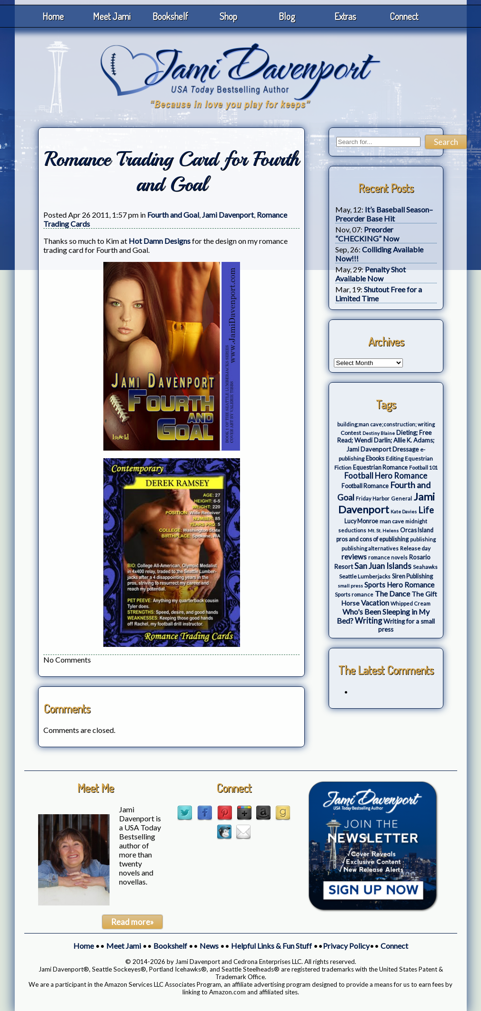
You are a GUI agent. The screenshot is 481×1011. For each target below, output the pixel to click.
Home (53, 16)
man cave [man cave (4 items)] (392, 521)
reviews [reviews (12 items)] (354, 556)
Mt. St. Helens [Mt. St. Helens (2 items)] (383, 530)
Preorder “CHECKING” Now (367, 234)
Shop (228, 16)
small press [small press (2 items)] (350, 585)
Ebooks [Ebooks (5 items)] (375, 458)
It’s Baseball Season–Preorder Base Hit (384, 214)
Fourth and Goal (173, 214)
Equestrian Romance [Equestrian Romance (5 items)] (380, 467)
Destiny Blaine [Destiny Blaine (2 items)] (378, 433)
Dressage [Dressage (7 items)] (405, 449)
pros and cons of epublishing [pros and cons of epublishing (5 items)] (372, 539)
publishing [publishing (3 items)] (423, 539)
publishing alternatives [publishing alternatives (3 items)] (370, 548)
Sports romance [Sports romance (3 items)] (354, 594)
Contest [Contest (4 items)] (351, 432)
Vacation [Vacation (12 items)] (375, 602)
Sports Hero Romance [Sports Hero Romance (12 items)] (399, 584)
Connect (404, 16)
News (209, 945)
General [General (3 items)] (401, 498)
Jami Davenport (228, 214)
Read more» (132, 922)
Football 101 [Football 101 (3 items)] (423, 467)
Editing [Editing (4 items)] (394, 458)
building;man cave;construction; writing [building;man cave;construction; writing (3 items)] (386, 424)
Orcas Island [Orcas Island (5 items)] (416, 530)
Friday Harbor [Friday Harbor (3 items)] (373, 498)
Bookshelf (170, 16)
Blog (287, 16)
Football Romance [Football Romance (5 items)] (365, 486)
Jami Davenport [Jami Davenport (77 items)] (386, 503)
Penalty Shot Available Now (370, 274)
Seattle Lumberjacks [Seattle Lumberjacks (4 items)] (365, 576)
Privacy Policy (346, 945)
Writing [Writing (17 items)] (368, 621)
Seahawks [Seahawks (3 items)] (425, 567)
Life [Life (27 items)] (426, 510)
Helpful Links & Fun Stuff (271, 945)
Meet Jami (111, 16)
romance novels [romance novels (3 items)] (388, 557)
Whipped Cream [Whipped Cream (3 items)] (411, 603)
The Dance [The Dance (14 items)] (392, 593)
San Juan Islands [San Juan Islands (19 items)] (382, 566)
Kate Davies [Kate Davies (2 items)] (404, 511)
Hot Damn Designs (159, 240)
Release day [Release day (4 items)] (415, 548)
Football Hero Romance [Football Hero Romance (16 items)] (385, 475)
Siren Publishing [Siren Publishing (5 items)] (412, 576)
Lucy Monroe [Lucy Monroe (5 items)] (361, 521)
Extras (345, 16)
